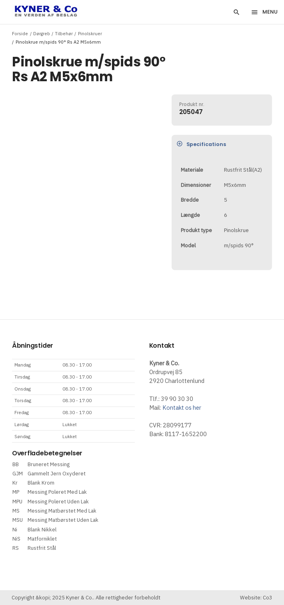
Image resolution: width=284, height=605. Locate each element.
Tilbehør (64, 33)
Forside (20, 33)
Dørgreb (41, 33)
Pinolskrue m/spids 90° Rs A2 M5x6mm (58, 42)
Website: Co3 (256, 597)
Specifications (201, 144)
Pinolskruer (90, 33)
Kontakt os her (181, 407)
